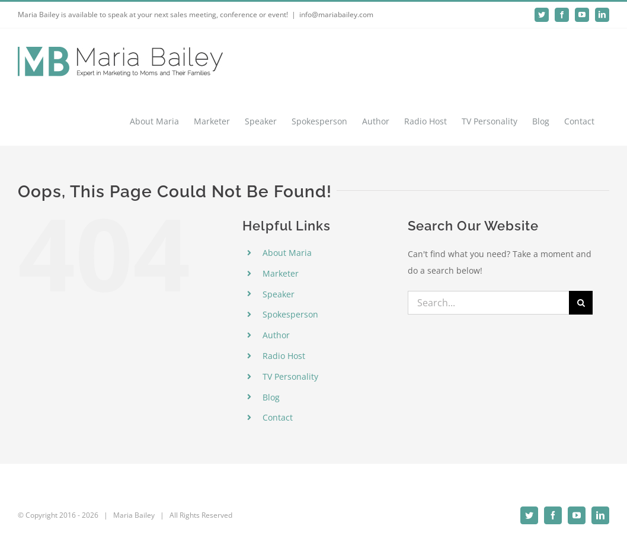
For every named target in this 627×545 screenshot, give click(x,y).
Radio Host (284, 355)
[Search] (581, 303)
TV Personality (290, 376)
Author (276, 335)
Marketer (281, 273)
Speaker (279, 294)
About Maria (287, 252)
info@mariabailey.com (336, 14)
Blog (271, 397)
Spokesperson (290, 314)
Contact (278, 417)
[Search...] (489, 303)
